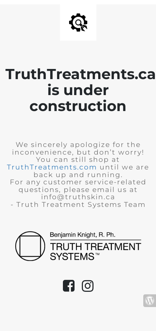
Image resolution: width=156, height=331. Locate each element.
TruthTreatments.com (52, 167)
